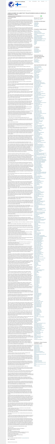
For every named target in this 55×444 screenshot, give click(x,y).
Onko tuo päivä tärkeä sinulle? (38, 186)
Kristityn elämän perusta (37, 247)
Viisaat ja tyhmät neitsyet (37, 232)
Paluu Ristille (36, 197)
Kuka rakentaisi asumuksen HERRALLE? (39, 161)
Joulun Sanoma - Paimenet (37, 151)
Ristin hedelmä (36, 263)
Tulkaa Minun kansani (37, 318)
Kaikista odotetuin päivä (37, 92)
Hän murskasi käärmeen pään (38, 104)
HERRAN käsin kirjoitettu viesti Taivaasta (39, 222)
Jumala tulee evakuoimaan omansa (39, 330)
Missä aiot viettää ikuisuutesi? (38, 327)
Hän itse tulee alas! (36, 285)
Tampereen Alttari (36, 26)
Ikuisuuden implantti (36, 308)
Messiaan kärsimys (36, 272)
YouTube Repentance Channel (38, 36)
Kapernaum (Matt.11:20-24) (38, 111)
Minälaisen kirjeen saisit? (37, 335)
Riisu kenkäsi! (36, 215)
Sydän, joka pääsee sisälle (37, 244)
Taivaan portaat (36, 284)
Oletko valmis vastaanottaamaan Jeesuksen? (40, 102)
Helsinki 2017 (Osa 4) (37, 350)
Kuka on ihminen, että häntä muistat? (39, 316)
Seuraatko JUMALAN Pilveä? (38, 166)
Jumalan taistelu (36, 75)
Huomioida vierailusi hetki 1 (37, 293)
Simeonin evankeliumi (37, 129)
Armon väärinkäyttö (36, 74)
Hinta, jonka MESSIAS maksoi (38, 86)
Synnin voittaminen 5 (37, 281)
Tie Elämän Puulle (36, 87)
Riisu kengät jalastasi (37, 216)
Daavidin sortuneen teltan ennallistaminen (39, 93)
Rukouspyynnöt (36, 61)
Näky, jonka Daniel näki (37, 114)
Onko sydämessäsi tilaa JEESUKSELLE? (39, 178)
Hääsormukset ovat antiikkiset (38, 187)
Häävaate (35, 185)
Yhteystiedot (42, 1)
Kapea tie (35, 273)
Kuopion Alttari (36, 24)
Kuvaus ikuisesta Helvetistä (37, 329)
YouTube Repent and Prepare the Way (39, 35)
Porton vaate (36, 143)
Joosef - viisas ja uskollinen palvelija (39, 125)
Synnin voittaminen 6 (37, 282)
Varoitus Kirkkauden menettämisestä (39, 132)
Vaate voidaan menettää (37, 84)
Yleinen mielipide (36, 78)
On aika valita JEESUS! (37, 85)
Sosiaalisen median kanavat (40, 29)
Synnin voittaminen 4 (37, 280)
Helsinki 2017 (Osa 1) (37, 348)
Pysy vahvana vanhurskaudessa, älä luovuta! (40, 113)
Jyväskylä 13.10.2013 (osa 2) (38, 361)
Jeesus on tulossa (20, 1)
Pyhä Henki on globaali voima (38, 134)
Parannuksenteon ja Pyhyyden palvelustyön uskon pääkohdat (39, 56)
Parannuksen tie (36, 48)
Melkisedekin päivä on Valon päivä (38, 256)
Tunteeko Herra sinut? (37, 331)
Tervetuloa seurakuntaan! (39, 21)
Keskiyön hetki (36, 223)
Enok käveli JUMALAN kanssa (38, 198)
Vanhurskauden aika (37, 148)
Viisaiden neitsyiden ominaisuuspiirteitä (39, 235)
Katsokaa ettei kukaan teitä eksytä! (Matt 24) (40, 159)
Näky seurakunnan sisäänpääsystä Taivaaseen (40, 236)
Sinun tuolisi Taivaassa (37, 71)
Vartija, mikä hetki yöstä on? (38, 311)
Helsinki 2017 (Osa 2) (37, 347)
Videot (39, 1)
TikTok (35, 44)
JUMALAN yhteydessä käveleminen (39, 181)
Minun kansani (36, 189)
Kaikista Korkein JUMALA (37, 169)
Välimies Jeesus (36, 68)
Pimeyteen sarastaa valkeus (38, 110)
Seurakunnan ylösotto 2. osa (38, 303)
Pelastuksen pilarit (36, 72)
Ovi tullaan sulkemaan (37, 184)
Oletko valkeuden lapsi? (37, 309)
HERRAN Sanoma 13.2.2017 (38, 106)
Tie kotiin (35, 73)
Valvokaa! (35, 231)
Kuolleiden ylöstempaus (37, 225)
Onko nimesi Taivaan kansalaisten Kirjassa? (40, 142)
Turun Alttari (35, 25)
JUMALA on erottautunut (37, 191)
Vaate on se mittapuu (37, 260)
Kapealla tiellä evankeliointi (37, 253)
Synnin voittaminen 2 (37, 278)
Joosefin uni (35, 275)
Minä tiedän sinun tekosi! (37, 337)
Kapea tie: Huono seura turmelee (38, 254)
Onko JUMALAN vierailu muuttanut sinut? (39, 204)
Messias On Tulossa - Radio (38, 19)
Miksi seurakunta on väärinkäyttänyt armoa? (40, 156)
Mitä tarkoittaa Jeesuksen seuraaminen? (39, 328)
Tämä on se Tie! (36, 299)
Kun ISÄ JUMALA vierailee (37, 94)
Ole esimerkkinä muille (37, 188)
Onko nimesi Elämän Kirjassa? (38, 176)
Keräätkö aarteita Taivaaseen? (38, 100)
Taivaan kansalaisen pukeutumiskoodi (39, 140)
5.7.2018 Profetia (36, 152)
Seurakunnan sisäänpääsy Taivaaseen (39, 269)
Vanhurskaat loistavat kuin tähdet (38, 128)
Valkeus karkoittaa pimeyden (38, 170)
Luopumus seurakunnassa (37, 66)
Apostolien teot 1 (36, 274)
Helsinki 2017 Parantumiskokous (38, 351)
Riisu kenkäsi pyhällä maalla (38, 241)
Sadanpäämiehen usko (37, 103)
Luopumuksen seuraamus (37, 141)
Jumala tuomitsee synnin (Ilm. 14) (38, 336)
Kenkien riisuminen (36, 76)
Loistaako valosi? (36, 179)
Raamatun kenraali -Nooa (37, 81)
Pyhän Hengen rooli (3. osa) (38, 325)
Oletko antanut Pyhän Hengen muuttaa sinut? (40, 153)
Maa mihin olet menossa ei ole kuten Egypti (40, 219)
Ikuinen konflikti (36, 271)
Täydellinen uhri (36, 205)
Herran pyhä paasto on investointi (38, 301)
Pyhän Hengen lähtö (37, 313)
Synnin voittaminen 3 (37, 279)
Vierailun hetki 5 (36, 292)
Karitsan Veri (36, 124)
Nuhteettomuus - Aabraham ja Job (38, 138)
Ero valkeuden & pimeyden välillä (38, 332)
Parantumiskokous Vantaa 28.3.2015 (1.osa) (40, 354)
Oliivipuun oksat (36, 321)
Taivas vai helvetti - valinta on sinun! (39, 326)
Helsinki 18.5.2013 (36, 357)
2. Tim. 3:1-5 (35, 338)
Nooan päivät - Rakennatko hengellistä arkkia (40, 172)
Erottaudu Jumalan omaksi (37, 242)
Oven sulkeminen (36, 105)
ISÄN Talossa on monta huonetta (38, 120)
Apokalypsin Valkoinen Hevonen (38, 158)
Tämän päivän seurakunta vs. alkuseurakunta (40, 160)
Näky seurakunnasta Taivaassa (38, 137)
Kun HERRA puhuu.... (37, 214)
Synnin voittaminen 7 (37, 283)
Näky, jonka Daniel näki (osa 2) (38, 115)
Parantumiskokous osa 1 (37, 50)
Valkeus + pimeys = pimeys (37, 149)
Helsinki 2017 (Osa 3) (37, 349)
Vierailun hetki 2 (36, 289)
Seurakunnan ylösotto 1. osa (38, 302)
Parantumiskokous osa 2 (37, 51)
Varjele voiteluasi (36, 206)
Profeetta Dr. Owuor (12, 439)
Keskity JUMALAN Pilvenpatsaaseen (39, 217)
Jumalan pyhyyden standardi (38, 270)
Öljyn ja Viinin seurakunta (37, 218)
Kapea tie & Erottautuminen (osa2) (38, 252)
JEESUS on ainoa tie (37, 119)
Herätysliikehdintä (36, 52)
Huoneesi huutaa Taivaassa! (38, 123)
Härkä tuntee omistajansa (37, 265)
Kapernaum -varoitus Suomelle (38, 243)
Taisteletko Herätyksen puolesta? (38, 167)
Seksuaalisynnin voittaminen (38, 130)
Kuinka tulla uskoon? (37, 60)
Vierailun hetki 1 (36, 288)
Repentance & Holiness (37, 31)
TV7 (46, 1)
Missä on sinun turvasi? (37, 168)
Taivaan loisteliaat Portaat (37, 310)
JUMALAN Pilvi (36, 96)
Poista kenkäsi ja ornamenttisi (38, 199)
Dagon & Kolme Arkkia (37, 300)
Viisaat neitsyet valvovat (37, 133)
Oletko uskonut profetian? (37, 171)
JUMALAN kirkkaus (36, 228)
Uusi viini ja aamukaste (37, 227)
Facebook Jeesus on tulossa (38, 39)
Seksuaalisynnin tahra (37, 177)
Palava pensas (36, 262)
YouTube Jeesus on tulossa (37, 32)
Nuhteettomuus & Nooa (37, 139)
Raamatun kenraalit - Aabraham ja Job (39, 82)
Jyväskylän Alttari (36, 23)
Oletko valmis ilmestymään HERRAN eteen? (40, 157)
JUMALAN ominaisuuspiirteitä (38, 203)
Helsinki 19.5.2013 (36, 358)
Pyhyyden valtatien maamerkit (38, 209)
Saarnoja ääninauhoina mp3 (40, 64)
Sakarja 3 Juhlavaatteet (37, 200)
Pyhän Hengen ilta (36, 49)
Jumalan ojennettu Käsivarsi (38, 67)
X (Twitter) (35, 43)
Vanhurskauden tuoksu (37, 180)
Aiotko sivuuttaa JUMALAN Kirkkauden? (39, 162)
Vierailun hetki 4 (36, 291)
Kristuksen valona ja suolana (38, 112)
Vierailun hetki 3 (36, 290)
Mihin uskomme (36, 59)
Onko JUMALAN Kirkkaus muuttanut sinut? (40, 95)
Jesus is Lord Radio (36, 30)
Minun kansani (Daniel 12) (37, 147)
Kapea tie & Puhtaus (37, 255)
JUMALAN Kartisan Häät (37, 233)
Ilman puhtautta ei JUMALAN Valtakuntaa (39, 208)
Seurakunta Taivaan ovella (37, 245)
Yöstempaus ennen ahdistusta (38, 339)
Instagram (35, 42)
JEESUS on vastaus (37, 190)
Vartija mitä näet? (36, 297)
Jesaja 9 (35, 307)
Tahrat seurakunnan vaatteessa (38, 213)
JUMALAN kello (36, 224)
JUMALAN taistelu (36, 195)
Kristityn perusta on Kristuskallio (38, 246)
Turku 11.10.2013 (36, 359)
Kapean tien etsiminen (37, 250)
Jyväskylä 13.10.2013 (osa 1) (38, 360)
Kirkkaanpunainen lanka (37, 320)
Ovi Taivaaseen (36, 90)
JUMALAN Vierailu (36, 77)
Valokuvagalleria (34, 1)
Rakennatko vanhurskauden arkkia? (39, 196)
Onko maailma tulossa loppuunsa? (38, 91)
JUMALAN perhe (36, 131)
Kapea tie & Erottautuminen (37, 251)
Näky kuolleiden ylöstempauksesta (38, 150)
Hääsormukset (36, 226)
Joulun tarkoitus (36, 207)
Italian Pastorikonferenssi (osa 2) (38, 238)
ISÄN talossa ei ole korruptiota (38, 121)
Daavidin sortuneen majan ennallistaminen (39, 83)
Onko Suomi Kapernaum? (37, 101)
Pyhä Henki (35, 266)
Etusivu (30, 1)
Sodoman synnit (36, 109)
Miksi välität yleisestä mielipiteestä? (39, 194)
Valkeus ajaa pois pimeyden (38, 312)
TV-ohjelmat (36, 47)
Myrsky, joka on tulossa (37, 319)
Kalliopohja (35, 322)
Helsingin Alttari (36, 22)
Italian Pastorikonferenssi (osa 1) (38, 237)
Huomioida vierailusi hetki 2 (37, 294)
